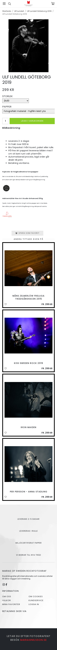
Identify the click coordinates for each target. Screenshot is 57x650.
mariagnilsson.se (33, 640)
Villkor (6, 600)
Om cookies (36, 596)
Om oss (6, 596)
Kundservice (36, 600)
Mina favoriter (11, 604)
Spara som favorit (27, 233)
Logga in (34, 604)
